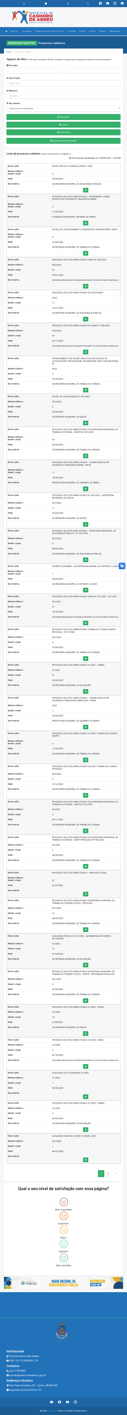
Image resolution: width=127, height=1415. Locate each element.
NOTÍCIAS (92, 31)
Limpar (63, 124)
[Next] (108, 1173)
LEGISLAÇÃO (71, 31)
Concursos (63, 132)
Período (12, 65)
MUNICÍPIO (15, 31)
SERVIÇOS (82, 31)
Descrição (13, 78)
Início (9, 52)
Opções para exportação (63, 140)
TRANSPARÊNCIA (114, 31)
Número (12, 90)
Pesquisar (63, 117)
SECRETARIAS (27, 31)
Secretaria (13, 103)
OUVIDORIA (102, 31)
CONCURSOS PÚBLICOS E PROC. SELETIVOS (49, 31)
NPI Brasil (51, 1411)
